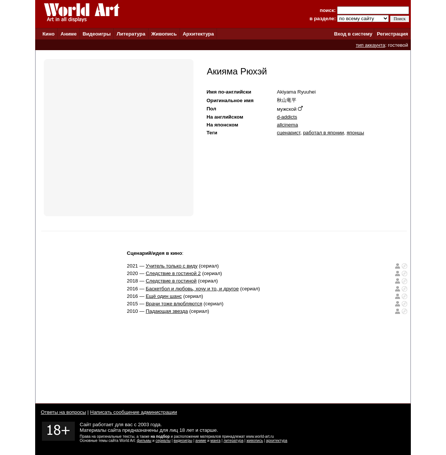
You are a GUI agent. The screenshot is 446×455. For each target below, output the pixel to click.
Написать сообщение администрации (133, 412)
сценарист (288, 132)
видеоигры (183, 441)
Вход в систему (353, 34)
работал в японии (323, 132)
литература (233, 441)
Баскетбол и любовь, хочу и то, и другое (192, 288)
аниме (200, 441)
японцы (355, 132)
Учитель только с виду (171, 266)
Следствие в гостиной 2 (173, 273)
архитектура (276, 441)
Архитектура (198, 34)
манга (215, 441)
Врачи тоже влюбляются (174, 303)
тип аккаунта (370, 45)
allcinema (287, 125)
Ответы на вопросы (63, 412)
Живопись (164, 34)
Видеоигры (97, 34)
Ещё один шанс (164, 296)
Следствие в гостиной (171, 281)
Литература (131, 34)
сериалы (163, 441)
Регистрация (392, 34)
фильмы (144, 441)
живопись (255, 441)
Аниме (69, 34)
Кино (48, 34)
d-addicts (287, 117)
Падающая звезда (167, 311)
